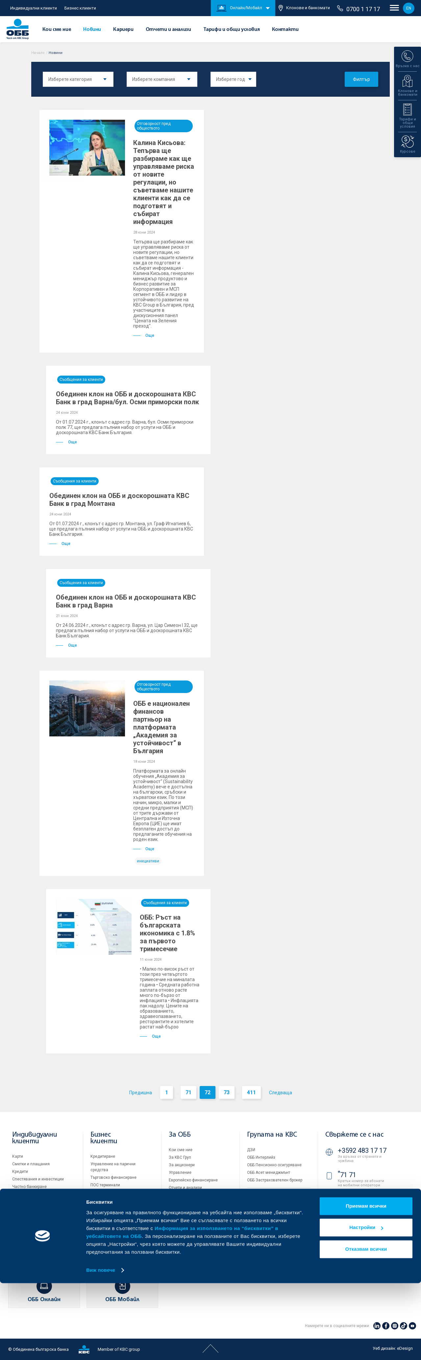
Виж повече (100, 1347)
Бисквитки (256, 1216)
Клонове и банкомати (304, 8)
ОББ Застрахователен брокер (274, 1180)
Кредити (20, 1171)
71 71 (347, 1175)
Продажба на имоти (266, 1194)
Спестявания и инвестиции (38, 1179)
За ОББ (180, 1135)
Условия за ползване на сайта (276, 1209)
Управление (180, 1172)
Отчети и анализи (168, 29)
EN (408, 8)
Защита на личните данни (271, 1224)
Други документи (185, 1202)
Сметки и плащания (31, 1164)
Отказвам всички (366, 1326)
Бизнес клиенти (80, 8)
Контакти (285, 29)
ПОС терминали (105, 1185)
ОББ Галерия (180, 1210)
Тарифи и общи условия (231, 29)
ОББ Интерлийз (261, 1157)
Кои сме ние (56, 29)
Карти (17, 1156)
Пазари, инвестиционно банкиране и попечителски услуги (115, 1198)
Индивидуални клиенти (33, 8)
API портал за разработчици (273, 1239)
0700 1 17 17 (358, 8)
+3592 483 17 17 (362, 1150)
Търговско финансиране (113, 1177)
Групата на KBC (272, 1135)
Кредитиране (102, 1156)
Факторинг (100, 1212)
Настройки (366, 1304)
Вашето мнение (183, 1233)
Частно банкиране (29, 1186)
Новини (92, 29)
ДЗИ (251, 1150)
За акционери (182, 1165)
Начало (38, 53)
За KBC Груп (180, 1157)
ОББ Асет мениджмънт (268, 1172)
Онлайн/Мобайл (239, 8)
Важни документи (264, 1231)
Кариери (123, 29)
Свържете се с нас (354, 1135)
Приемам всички (366, 1283)
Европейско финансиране (193, 1180)
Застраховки (24, 1194)
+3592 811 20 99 (362, 1217)
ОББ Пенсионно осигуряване (274, 1165)
